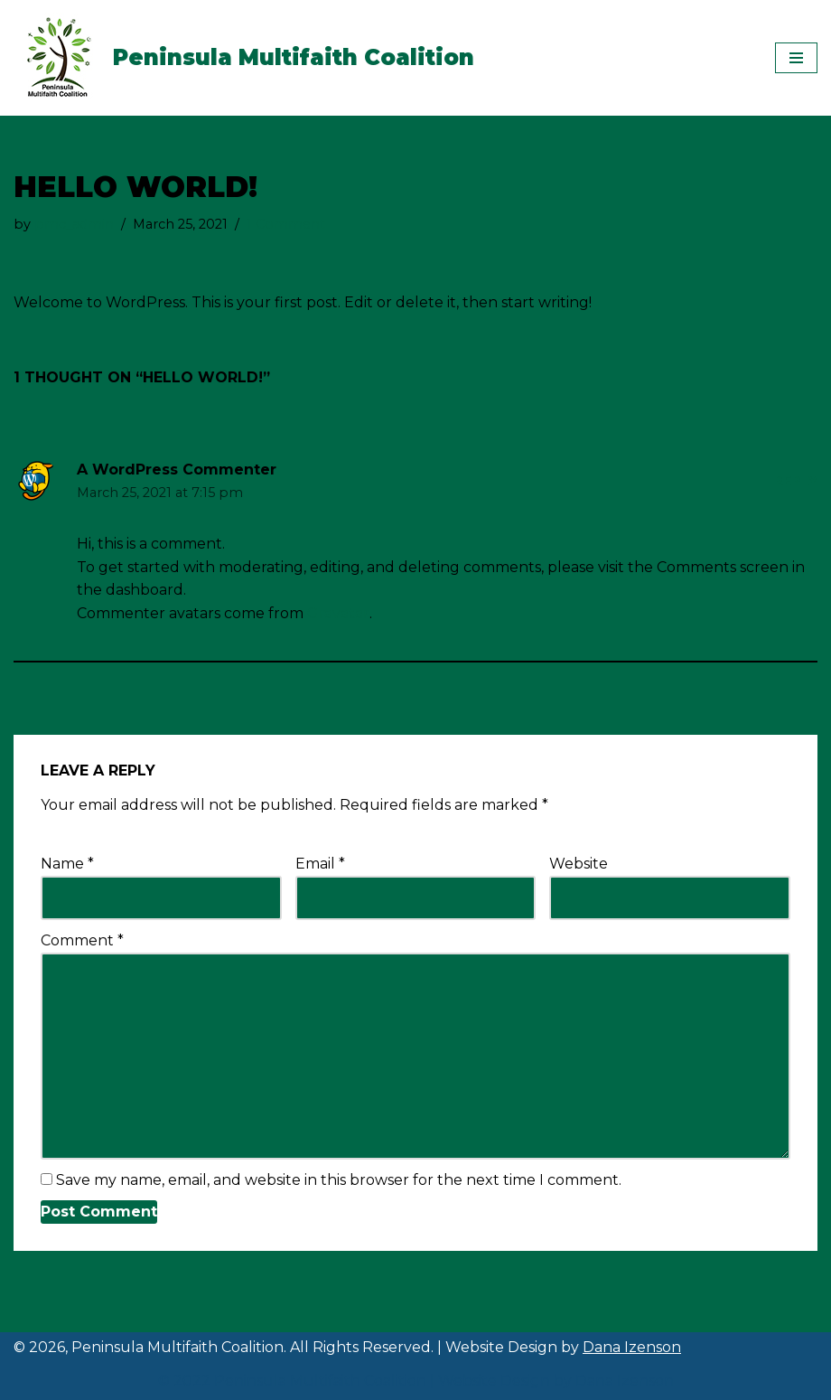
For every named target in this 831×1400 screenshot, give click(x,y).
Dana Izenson (632, 1347)
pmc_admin (74, 224)
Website (578, 863)
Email (320, 863)
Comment (82, 940)
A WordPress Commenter (176, 469)
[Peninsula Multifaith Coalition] (244, 58)
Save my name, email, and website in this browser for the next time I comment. (338, 1180)
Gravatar (338, 613)
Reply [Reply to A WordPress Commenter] (795, 481)
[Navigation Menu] (796, 57)
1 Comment (286, 224)
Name (67, 863)
